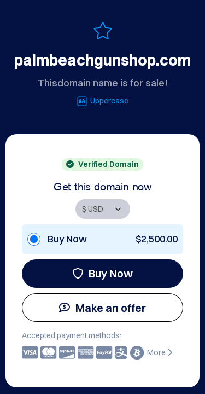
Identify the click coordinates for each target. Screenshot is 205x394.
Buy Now (102, 273)
